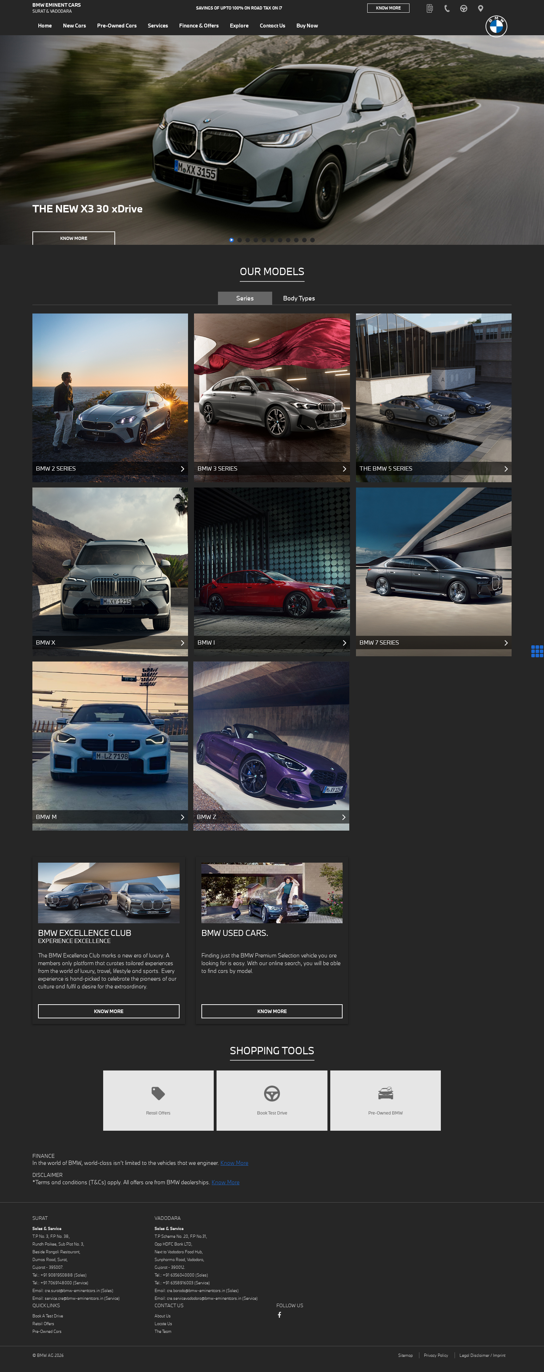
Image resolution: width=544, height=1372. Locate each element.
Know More (388, 8)
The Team (163, 1340)
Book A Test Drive (47, 1325)
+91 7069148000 (56, 1292)
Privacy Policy (436, 1364)
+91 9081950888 (56, 1284)
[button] (231, 240)
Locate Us (163, 1332)
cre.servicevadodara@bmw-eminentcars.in (204, 1307)
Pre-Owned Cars (47, 1340)
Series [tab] (245, 298)
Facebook (279, 1327)
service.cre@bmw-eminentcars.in (74, 1307)
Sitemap (405, 1364)
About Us (163, 1325)
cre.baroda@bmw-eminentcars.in (196, 1299)
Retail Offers (43, 1332)
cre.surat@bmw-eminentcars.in (72, 1299)
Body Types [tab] (299, 298)
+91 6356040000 (178, 1284)
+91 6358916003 (178, 1292)
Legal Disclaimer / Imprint (482, 1364)
